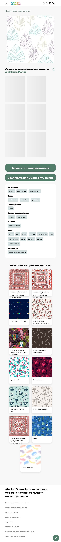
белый (24, 234)
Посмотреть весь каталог (17, 11)
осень (23, 239)
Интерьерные (21, 191)
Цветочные (35, 200)
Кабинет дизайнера (12, 517)
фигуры (39, 239)
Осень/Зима (24, 200)
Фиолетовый (21, 217)
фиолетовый (42, 234)
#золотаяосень (14, 244)
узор (17, 234)
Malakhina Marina (15, 71)
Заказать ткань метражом (31, 168)
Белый (11, 208)
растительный (13, 239)
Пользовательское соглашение (17, 503)
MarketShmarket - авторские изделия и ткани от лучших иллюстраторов (26, 492)
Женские (11, 191)
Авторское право (11, 512)
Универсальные (34, 191)
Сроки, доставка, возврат (15, 536)
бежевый (31, 239)
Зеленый (11, 217)
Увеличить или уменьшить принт (30, 177)
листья (11, 234)
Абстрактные (13, 200)
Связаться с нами (12, 527)
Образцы (8, 522)
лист (51, 234)
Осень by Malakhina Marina (17, 252)
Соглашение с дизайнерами (16, 508)
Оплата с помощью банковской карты (19, 531)
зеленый (32, 234)
